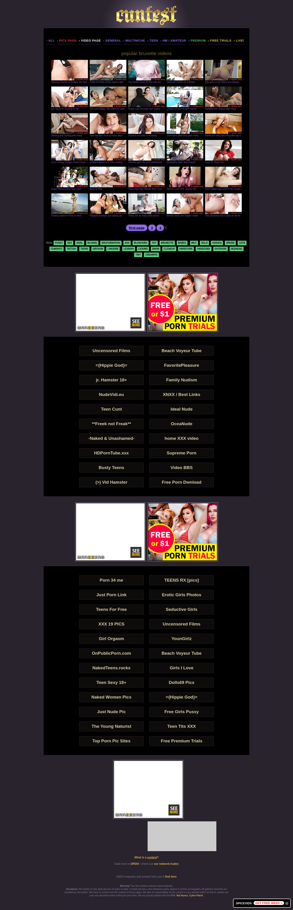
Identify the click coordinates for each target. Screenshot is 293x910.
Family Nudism (181, 379)
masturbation (111, 243)
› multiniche (134, 40)
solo (204, 243)
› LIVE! (239, 40)
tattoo (71, 249)
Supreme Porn (181, 453)
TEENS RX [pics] (181, 580)
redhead (236, 249)
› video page (90, 40)
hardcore (186, 249)
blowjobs (140, 243)
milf (194, 243)
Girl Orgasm (111, 638)
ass (127, 243)
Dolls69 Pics (181, 682)
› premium (197, 40)
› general (112, 40)
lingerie (113, 249)
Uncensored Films (111, 350)
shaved (217, 243)
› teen (152, 40)
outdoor (220, 249)
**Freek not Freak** (111, 423)
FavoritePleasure (181, 365)
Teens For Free (111, 609)
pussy (59, 243)
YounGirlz (181, 638)
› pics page (66, 40)
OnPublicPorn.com (111, 653)
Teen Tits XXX (181, 726)
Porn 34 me (111, 580)
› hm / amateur (173, 40)
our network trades (166, 863)
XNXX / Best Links (181, 394)
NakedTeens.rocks (111, 667)
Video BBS (182, 467)
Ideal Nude (182, 409)
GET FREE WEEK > (268, 903)
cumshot (56, 249)
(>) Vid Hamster (111, 482)
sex (69, 243)
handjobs (203, 249)
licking (143, 249)
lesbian (129, 249)
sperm (230, 243)
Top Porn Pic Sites (111, 741)
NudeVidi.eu (111, 394)
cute (242, 243)
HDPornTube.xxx (111, 453)
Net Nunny (182, 895)
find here (171, 876)
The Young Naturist (111, 726)
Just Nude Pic (111, 711)
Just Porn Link (111, 594)
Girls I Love (181, 667)
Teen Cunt (111, 409)
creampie (151, 254)
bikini (155, 249)
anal (79, 243)
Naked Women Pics (111, 697)
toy (154, 243)
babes (182, 243)
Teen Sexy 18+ (111, 682)
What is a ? (146, 857)
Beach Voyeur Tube (182, 350)
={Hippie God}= (111, 365)
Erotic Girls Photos (181, 594)
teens (84, 249)
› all (50, 40)
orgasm (98, 249)
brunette (167, 243)
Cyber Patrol (196, 895)
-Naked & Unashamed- (111, 438)
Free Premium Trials (181, 741)
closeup (169, 249)
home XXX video (182, 438)
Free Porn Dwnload (181, 482)
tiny (138, 254)
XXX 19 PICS (111, 624)
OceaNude (181, 423)
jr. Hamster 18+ (111, 379)
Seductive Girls (181, 609)
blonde (92, 243)
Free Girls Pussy (181, 711)
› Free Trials (219, 40)
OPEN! (134, 863)
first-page (136, 228)
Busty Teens (111, 467)
